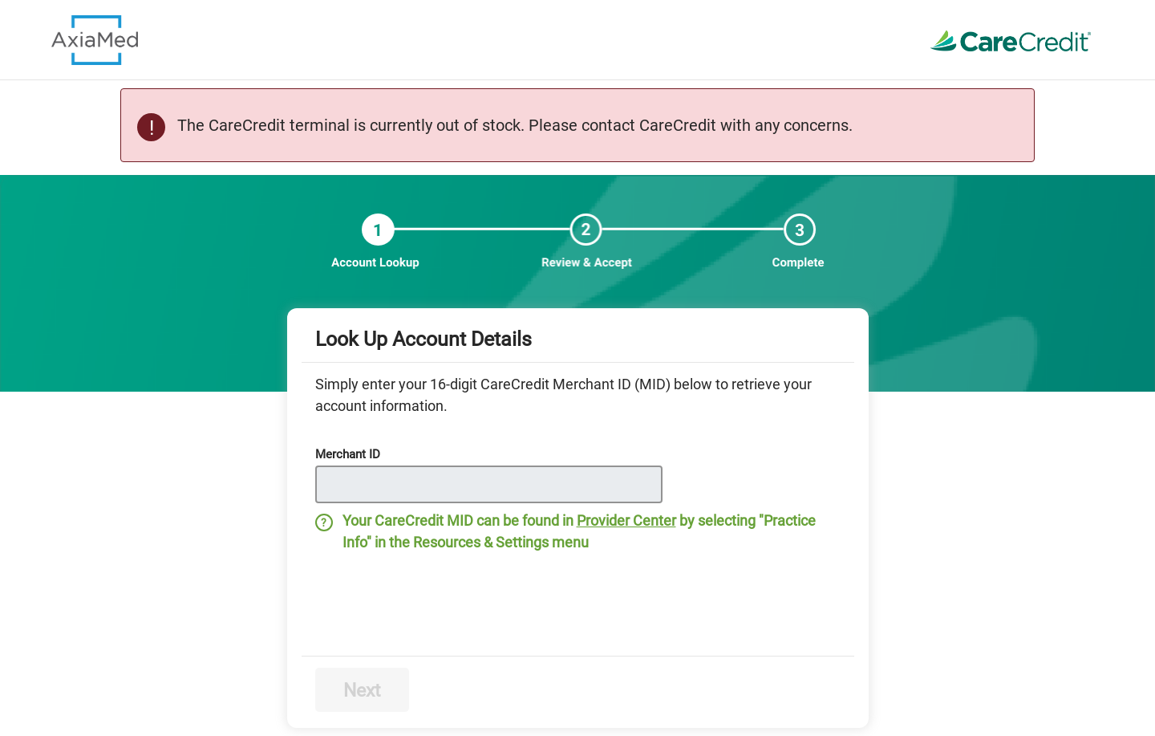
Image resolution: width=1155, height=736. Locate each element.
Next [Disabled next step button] (362, 690)
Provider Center (626, 520)
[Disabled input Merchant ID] (489, 484)
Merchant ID (347, 454)
